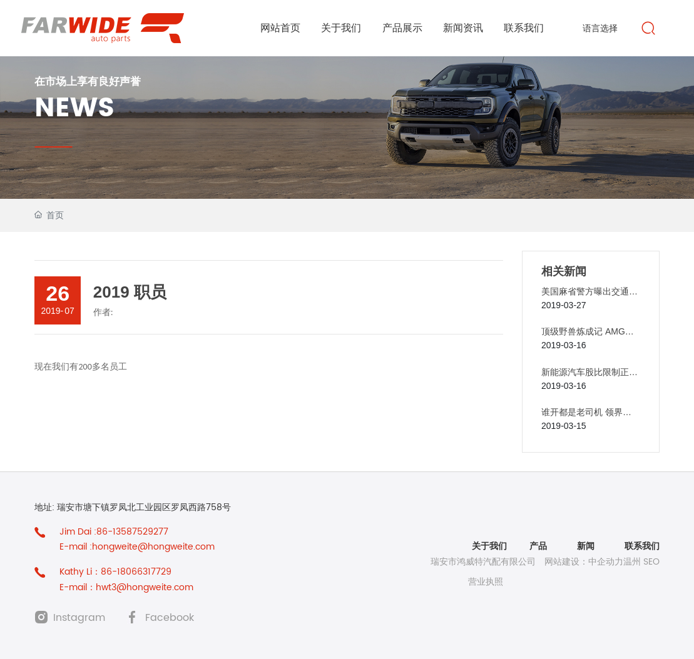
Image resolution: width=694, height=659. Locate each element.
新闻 (585, 546)
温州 (632, 562)
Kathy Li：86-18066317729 (115, 572)
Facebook (169, 618)
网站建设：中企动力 (583, 562)
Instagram (79, 618)
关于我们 (489, 546)
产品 (537, 546)
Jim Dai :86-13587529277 (113, 532)
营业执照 (485, 582)
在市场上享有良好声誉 (87, 81)
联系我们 (642, 546)
